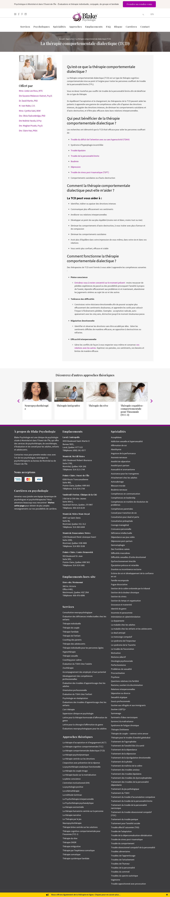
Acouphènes (116, 437)
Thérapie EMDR (69, 842)
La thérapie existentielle (73, 807)
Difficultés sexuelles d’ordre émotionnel (128, 557)
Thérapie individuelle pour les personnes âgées (83, 647)
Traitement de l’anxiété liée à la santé (127, 745)
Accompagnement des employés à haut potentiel (84, 672)
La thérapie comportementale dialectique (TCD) (84, 750)
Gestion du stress (118, 596)
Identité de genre (118, 608)
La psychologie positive (73, 786)
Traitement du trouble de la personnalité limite (131, 801)
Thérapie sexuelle (70, 655)
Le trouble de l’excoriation (122, 649)
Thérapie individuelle (72, 623)
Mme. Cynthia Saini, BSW (29, 110)
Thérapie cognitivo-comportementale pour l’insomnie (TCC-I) (132, 410)
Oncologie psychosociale (122, 661)
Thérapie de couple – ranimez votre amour (129, 733)
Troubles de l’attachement (122, 859)
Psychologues (42, 26)
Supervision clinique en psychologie (78, 713)
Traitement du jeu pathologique (125, 789)
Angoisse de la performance (123, 453)
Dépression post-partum (121, 541)
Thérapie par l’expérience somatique (79, 850)
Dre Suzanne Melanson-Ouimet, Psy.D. (35, 95)
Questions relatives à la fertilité (125, 681)
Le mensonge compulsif (121, 636)
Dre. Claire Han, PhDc (28, 130)
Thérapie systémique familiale (76, 858)
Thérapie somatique (71, 854)
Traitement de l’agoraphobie (123, 741)
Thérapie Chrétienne (120, 729)
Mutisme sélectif (118, 657)
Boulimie (75, 161)
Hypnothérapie (69, 651)
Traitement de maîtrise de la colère (126, 765)
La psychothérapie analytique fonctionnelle (81, 766)
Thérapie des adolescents (74, 643)
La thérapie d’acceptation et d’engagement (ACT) (84, 742)
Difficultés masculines (120, 553)
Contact (145, 26)
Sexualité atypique (119, 697)
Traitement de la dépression (123, 753)
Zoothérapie (68, 667)
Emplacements (94, 26)
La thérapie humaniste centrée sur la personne (83, 811)
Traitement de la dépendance (124, 749)
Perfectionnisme (118, 665)
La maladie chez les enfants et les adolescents (131, 628)
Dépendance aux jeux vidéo (123, 537)
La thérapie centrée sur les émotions (79, 758)
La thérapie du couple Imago (75, 770)
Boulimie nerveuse (119, 489)
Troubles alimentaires (120, 851)
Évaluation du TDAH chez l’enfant (77, 694)
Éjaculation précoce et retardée (125, 565)
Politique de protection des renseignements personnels (139, 893)
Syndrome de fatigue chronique (125, 725)
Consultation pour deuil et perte (125, 517)
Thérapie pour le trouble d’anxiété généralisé (130, 737)
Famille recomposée (120, 580)
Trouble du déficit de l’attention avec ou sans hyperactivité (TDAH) (100, 139)
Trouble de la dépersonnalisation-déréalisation (131, 835)
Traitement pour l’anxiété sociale (125, 823)
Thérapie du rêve (98, 405)
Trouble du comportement (122, 843)
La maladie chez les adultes (123, 624)
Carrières (131, 26)
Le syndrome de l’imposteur (123, 640)
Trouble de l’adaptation (121, 831)
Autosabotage (117, 481)
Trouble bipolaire (78, 150)
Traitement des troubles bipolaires (126, 773)
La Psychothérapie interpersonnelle (78, 799)
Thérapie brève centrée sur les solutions (80, 827)
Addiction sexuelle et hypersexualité (127, 441)
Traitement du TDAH (120, 793)
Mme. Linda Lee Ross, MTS (30, 90)
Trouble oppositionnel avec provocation (128, 883)
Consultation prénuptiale (122, 521)
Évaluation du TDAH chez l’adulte (77, 663)
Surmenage (116, 713)
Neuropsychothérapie (36, 407)
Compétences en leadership (123, 497)
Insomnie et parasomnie (121, 612)
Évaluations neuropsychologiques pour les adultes (85, 728)
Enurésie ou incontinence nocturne (126, 569)
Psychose (115, 677)
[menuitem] (152, 14)
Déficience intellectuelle (121, 533)
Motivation (116, 653)
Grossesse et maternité (121, 604)
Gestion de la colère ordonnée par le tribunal (130, 588)
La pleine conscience (72, 778)
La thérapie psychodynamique (76, 754)
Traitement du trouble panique (124, 819)
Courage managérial (120, 525)
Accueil (61, 39)
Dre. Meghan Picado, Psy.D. (31, 125)
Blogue (118, 26)
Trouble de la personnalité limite (85, 156)
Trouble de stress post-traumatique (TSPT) (90, 172)
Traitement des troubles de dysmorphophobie (131, 777)
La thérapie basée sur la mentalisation (79, 774)
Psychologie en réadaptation (75, 698)
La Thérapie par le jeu (72, 819)
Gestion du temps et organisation (126, 600)
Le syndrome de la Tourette (123, 645)
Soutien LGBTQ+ (118, 709)
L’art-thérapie (69, 709)
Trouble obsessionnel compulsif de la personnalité (133, 847)
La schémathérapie (71, 790)
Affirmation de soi (119, 445)
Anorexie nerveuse (119, 457)
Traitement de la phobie (121, 761)
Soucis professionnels (120, 701)
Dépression (76, 167)
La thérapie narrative (72, 815)
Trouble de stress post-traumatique (127, 839)
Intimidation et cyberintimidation (125, 616)
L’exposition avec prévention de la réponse (81, 762)
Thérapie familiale (71, 631)
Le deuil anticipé (118, 632)
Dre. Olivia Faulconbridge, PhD (32, 115)
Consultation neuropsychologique (77, 612)
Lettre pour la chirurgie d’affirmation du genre (83, 724)
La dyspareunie (117, 620)
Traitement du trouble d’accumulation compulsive (133, 797)
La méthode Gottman (72, 795)
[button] (18, 401)
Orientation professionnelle (75, 690)
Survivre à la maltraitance (122, 721)
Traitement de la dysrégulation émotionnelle (131, 757)
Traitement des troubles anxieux (125, 769)
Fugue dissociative (119, 584)
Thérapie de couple (71, 627)
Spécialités (59, 26)
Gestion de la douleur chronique (125, 592)
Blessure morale (118, 485)
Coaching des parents (72, 639)
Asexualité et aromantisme (123, 469)
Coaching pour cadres (72, 659)
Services (25, 26)
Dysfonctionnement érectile (123, 561)
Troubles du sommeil (120, 871)
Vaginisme (115, 879)
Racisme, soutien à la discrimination (127, 685)
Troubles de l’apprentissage (123, 855)
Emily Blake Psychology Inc (27, 893)
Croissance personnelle (121, 529)
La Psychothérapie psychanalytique (78, 803)
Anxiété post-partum (120, 465)
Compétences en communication (125, 493)
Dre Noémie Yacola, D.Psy (30, 120)
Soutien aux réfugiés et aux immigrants (128, 705)
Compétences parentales (122, 508)
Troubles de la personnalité (123, 867)
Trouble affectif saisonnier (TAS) (125, 827)
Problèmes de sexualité (121, 669)
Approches (75, 26)
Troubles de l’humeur (120, 863)
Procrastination (118, 673)
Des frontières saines (120, 549)
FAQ (108, 26)
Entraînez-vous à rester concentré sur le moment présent (99, 282)
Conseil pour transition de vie (124, 512)
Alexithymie (116, 449)
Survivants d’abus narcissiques (124, 717)
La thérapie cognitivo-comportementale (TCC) (83, 746)
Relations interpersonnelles (123, 689)
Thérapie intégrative (68, 405)
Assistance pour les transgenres (125, 473)
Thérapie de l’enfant (71, 635)
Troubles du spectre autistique (124, 875)
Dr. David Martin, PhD (28, 100)
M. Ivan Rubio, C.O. (27, 105)
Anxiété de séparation (120, 461)
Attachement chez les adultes (124, 477)
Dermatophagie (118, 545)
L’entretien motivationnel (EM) (76, 782)
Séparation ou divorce (120, 693)
